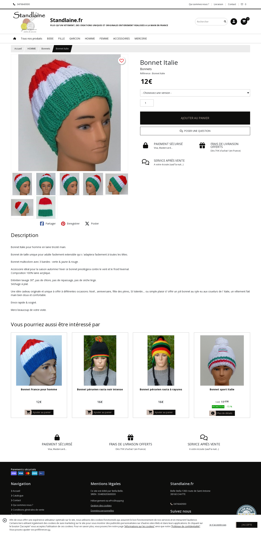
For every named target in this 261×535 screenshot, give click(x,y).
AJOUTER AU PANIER (195, 118)
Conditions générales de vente (27, 509)
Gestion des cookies (101, 505)
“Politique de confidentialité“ (185, 526)
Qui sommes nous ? (22, 505)
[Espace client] (234, 22)
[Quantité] (147, 103)
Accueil (18, 48)
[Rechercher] (225, 21)
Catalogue (17, 495)
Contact (232, 4)
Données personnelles (102, 510)
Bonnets (46, 48)
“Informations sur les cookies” (139, 526)
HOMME (32, 48)
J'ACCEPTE (247, 524)
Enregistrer (70, 223)
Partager (48, 223)
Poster (92, 223)
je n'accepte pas (218, 524)
